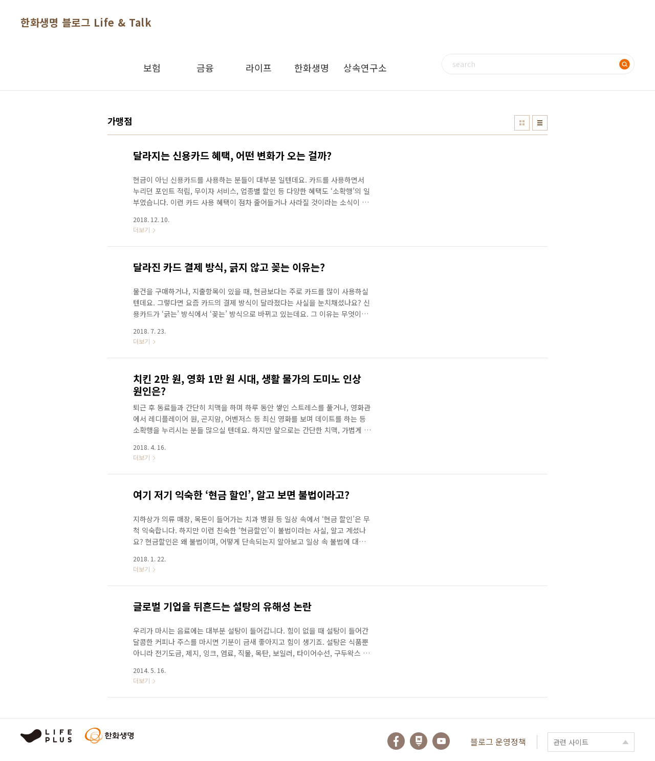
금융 (205, 67)
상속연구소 (365, 67)
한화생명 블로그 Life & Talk (85, 22)
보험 (152, 67)
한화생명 (311, 67)
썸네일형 (522, 123)
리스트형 (540, 123)
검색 (624, 64)
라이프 (259, 67)
